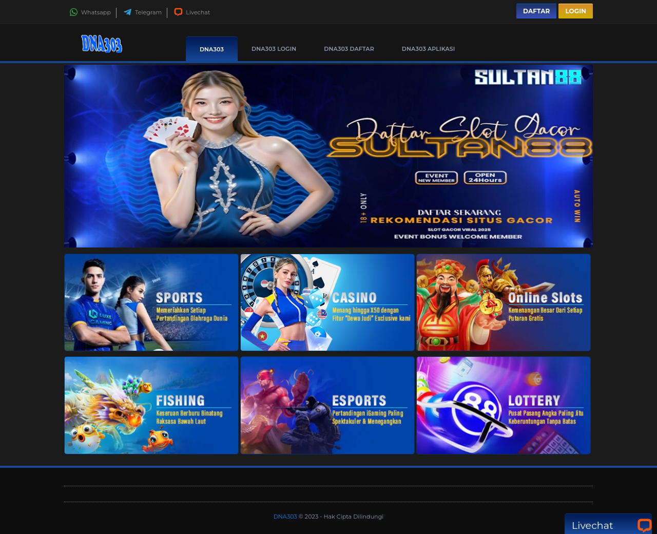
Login (575, 11)
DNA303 (212, 49)
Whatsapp (90, 12)
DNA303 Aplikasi (428, 48)
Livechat (192, 12)
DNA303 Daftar (349, 48)
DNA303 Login (274, 48)
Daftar (536, 11)
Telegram (142, 12)
